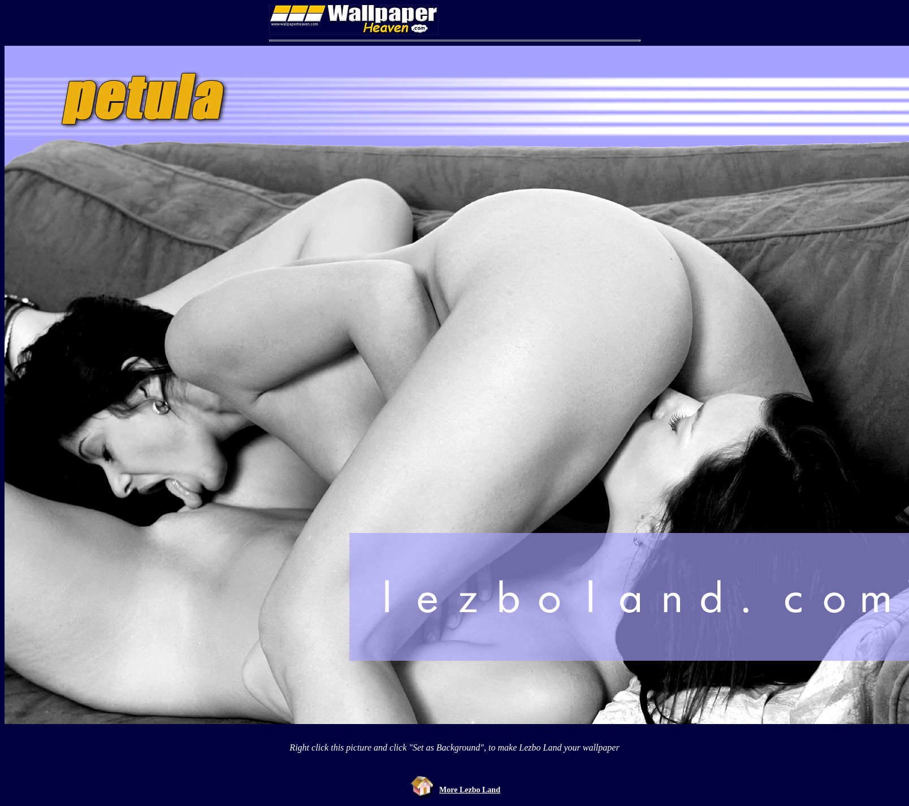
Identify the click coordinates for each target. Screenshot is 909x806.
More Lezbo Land (469, 790)
